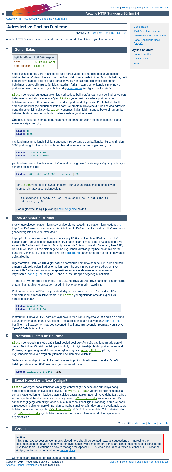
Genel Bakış (141, 26)
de (94, 32)
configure (72, 253)
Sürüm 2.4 (61, 18)
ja (112, 32)
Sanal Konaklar (142, 54)
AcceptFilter (91, 350)
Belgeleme (46, 18)
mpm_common (22, 66)
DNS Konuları (141, 58)
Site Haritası (162, 7)
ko (118, 32)
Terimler (148, 7)
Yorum (137, 63)
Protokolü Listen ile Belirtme (150, 35)
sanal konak (74, 88)
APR (122, 224)
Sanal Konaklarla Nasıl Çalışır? (41, 381)
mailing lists (67, 450)
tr (124, 32)
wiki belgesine (68, 209)
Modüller (115, 7)
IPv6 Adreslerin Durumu (147, 31)
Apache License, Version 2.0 (22, 464)
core (17, 62)
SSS (139, 7)
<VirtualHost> (45, 62)
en (101, 32)
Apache (10, 18)
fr (107, 32)
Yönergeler (128, 7)
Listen (39, 66)
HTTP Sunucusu (27, 18)
